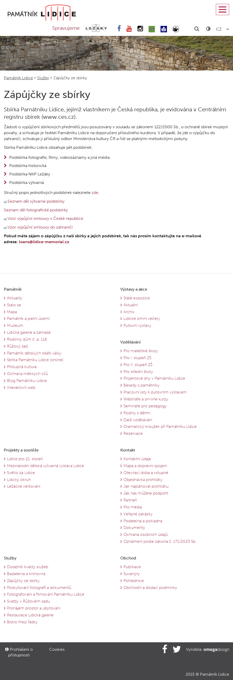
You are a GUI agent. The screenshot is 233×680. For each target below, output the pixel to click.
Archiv (129, 311)
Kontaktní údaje (137, 458)
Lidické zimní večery (141, 318)
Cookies (57, 649)
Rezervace (133, 433)
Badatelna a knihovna (26, 573)
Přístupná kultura (22, 366)
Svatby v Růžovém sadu (28, 601)
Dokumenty (134, 527)
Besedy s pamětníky (141, 385)
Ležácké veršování (23, 486)
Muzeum (15, 325)
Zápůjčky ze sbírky (23, 580)
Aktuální (130, 304)
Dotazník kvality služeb (27, 566)
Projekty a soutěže (21, 450)
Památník (13, 289)
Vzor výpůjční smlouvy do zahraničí (38, 227)
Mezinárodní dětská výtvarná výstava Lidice (45, 465)
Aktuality (14, 297)
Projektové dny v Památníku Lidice (154, 378)
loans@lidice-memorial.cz (44, 241)
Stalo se (14, 304)
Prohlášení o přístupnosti (19, 652)
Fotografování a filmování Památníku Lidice (45, 594)
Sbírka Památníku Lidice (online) (35, 359)
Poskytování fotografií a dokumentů (39, 587)
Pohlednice (133, 580)
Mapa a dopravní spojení (145, 465)
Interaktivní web (21, 387)
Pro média (132, 507)
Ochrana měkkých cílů (27, 373)
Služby (43, 77)
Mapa (12, 311)
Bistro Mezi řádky (22, 621)
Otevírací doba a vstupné (145, 472)
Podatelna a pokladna (142, 520)
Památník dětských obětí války (34, 353)
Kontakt (127, 450)
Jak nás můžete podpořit (145, 493)
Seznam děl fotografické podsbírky (36, 210)
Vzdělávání (130, 342)
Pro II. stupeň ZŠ (137, 364)
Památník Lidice (18, 77)
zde (94, 192)
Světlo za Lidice (21, 472)
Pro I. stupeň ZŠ (137, 357)
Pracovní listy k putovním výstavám (155, 392)
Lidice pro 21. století (25, 458)
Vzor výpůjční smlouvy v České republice (43, 218)
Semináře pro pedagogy (145, 405)
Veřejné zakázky (138, 513)
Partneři (130, 500)
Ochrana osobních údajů (145, 534)
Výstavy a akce (133, 289)
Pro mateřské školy (140, 350)
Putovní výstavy (137, 325)
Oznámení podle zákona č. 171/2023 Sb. (159, 541)
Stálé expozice (136, 297)
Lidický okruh (19, 479)
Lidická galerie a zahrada (28, 332)
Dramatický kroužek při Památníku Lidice (160, 426)
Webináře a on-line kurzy (145, 399)
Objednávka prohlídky (143, 479)
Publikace (132, 566)
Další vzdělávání (137, 419)
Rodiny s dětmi (136, 412)
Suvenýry (131, 573)
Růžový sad (17, 346)
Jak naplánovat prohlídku (145, 486)
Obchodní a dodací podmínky (150, 587)
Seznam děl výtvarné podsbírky (34, 201)
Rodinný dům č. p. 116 (27, 339)
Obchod (128, 558)
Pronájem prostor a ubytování (33, 608)
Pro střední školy (138, 371)
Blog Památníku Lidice (27, 380)
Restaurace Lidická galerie (30, 615)
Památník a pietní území (28, 318)
